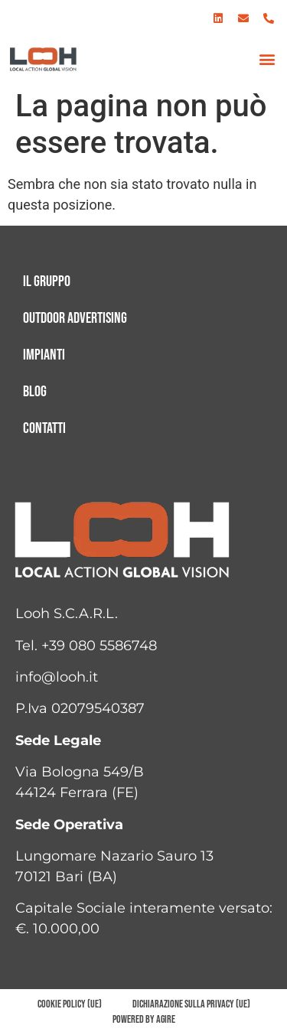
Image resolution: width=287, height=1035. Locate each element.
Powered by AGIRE (144, 1019)
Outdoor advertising (75, 318)
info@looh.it (56, 677)
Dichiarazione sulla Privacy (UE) (191, 1004)
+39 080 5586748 (99, 645)
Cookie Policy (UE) (70, 1004)
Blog (35, 391)
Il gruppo (46, 281)
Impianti (44, 355)
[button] (266, 59)
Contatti (44, 428)
